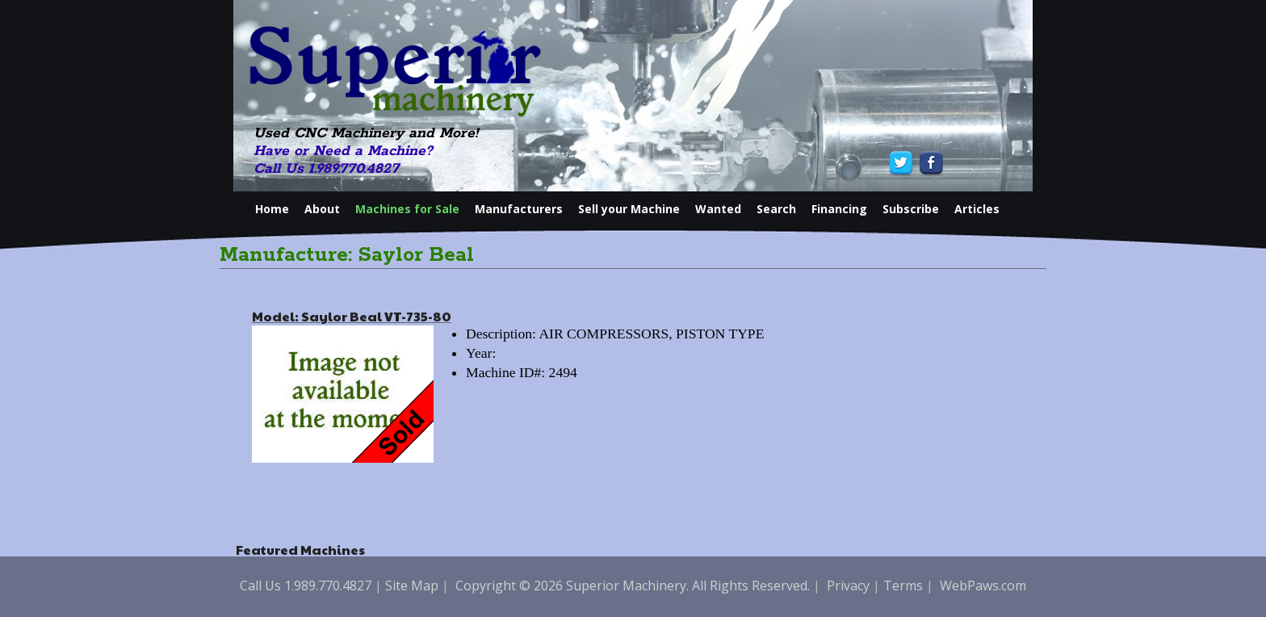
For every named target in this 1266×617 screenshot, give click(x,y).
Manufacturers (519, 208)
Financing (839, 208)
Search (776, 208)
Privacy (848, 585)
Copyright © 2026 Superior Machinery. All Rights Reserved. (632, 585)
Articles (977, 208)
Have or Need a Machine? (343, 151)
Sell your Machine (629, 208)
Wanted (718, 208)
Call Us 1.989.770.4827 (326, 169)
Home (272, 208)
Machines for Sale (407, 208)
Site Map (411, 585)
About (322, 208)
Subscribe (910, 208)
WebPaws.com (983, 585)
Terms (903, 585)
